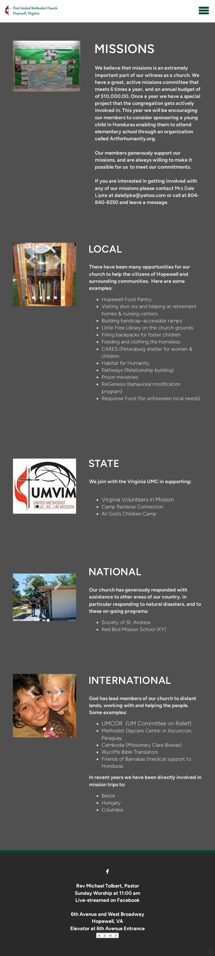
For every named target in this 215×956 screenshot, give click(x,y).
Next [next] (58, 260)
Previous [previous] (31, 260)
